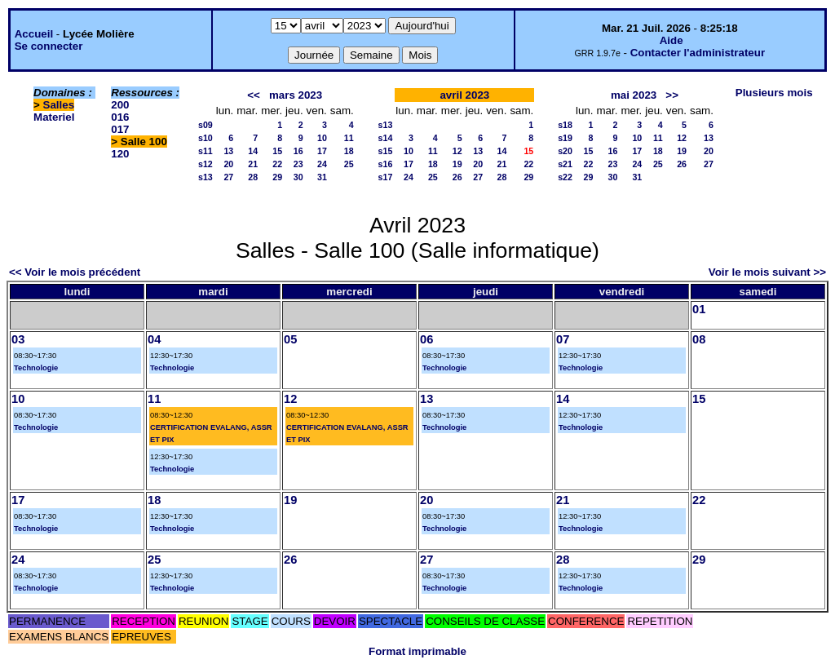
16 (298, 151)
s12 (205, 164)
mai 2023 (633, 95)
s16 (385, 164)
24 (322, 164)
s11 (205, 151)
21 (253, 164)
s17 (385, 177)
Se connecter (49, 46)
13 (228, 151)
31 (322, 177)
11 (349, 138)
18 (349, 151)
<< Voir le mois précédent (74, 272)
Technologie (36, 368)
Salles (59, 105)
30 (298, 177)
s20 (565, 151)
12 (457, 151)
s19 (565, 138)
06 (426, 339)
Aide (671, 40)
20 (228, 164)
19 (457, 164)
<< (253, 95)
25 (349, 164)
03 (17, 339)
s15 (385, 151)
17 (322, 151)
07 (562, 339)
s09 (205, 125)
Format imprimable (417, 651)
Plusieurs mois (774, 92)
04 (154, 339)
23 (298, 164)
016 (120, 117)
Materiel (53, 117)
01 (698, 309)
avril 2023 (464, 95)
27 (228, 177)
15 (277, 151)
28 (253, 177)
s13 (205, 177)
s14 (385, 138)
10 (322, 138)
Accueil (34, 34)
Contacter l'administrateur (697, 52)
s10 (205, 138)
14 (253, 151)
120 (120, 154)
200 (120, 105)
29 (277, 177)
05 (290, 339)
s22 (565, 177)
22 (277, 164)
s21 (565, 164)
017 (120, 129)
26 (457, 177)
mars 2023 (295, 95)
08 (698, 339)
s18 (565, 125)
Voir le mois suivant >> (767, 272)
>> (671, 95)
